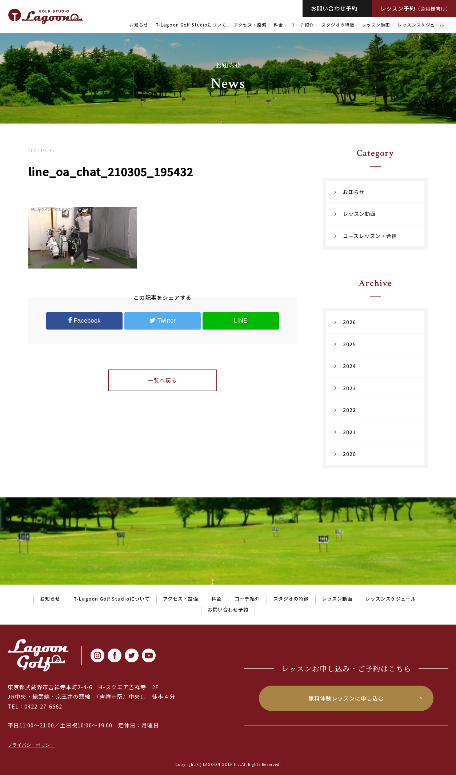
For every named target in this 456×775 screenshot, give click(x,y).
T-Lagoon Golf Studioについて (191, 25)
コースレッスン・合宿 (370, 235)
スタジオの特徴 (338, 25)
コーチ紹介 (302, 25)
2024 (349, 366)
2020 (349, 453)
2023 (349, 388)
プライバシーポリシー (31, 745)
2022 (349, 409)
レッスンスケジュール (420, 25)
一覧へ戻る (162, 380)
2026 (349, 322)
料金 (278, 25)
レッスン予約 (415, 8)
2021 (349, 432)
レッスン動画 (376, 25)
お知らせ (138, 25)
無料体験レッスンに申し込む (346, 698)
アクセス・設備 (250, 25)
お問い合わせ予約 (334, 8)
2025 (349, 344)
